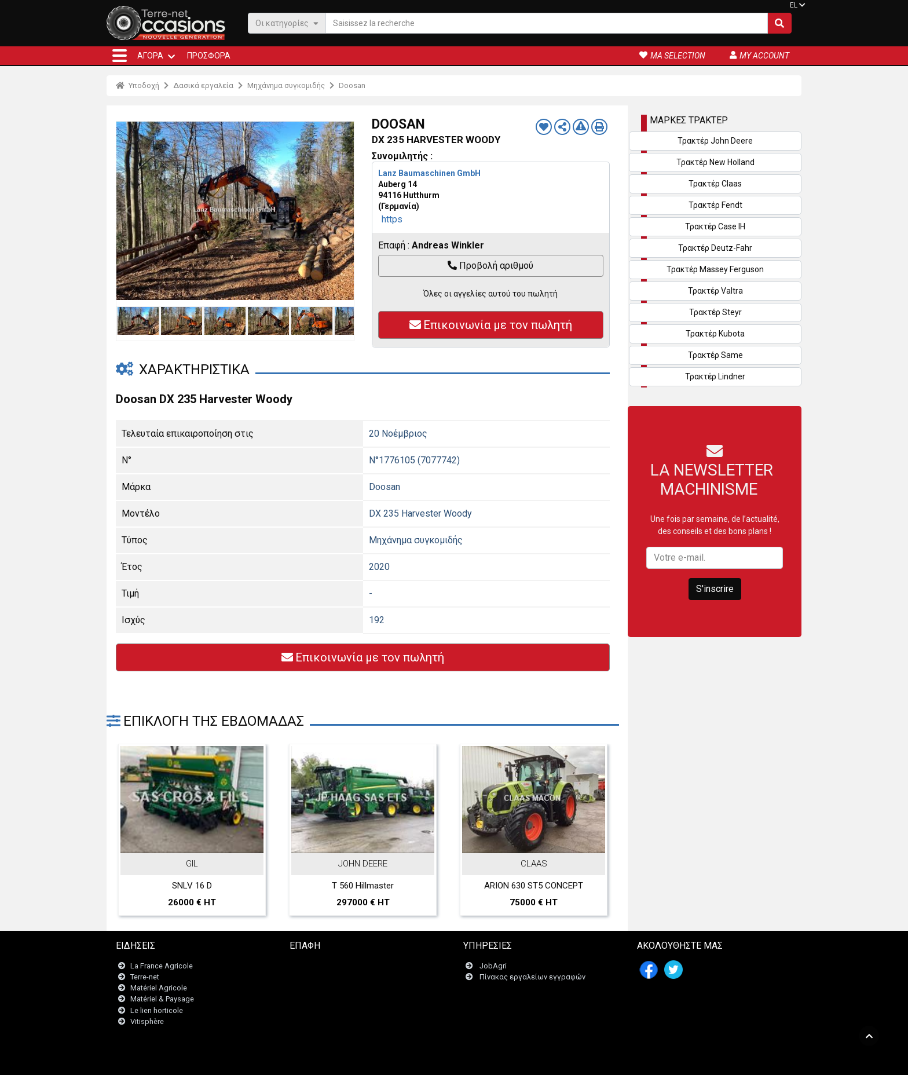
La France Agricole (161, 965)
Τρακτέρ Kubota (715, 333)
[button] (119, 55)
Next (342, 210)
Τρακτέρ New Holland (715, 162)
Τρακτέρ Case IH (715, 226)
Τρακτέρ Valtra (715, 290)
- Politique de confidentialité (506, 1060)
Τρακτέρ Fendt (715, 205)
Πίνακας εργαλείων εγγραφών (532, 976)
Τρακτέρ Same (715, 355)
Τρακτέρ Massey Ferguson (715, 269)
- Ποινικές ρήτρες (429, 1060)
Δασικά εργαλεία (203, 85)
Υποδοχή (137, 85)
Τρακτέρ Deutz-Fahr (715, 248)
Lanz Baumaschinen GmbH (429, 173)
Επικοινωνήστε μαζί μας (338, 965)
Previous (128, 210)
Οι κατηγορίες (286, 23)
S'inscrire (715, 588)
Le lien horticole (156, 1010)
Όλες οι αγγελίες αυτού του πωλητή (490, 293)
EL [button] (793, 5)
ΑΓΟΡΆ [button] (150, 55)
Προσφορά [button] (208, 55)
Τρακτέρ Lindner (715, 376)
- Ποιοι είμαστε (579, 1060)
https (392, 219)
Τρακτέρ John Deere (715, 140)
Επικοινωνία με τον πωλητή (490, 325)
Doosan (352, 85)
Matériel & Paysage (162, 998)
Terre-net (144, 976)
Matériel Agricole (158, 987)
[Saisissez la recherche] (546, 23)
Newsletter (315, 976)
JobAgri (493, 965)
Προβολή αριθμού (490, 265)
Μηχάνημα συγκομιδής (286, 85)
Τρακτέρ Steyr (715, 312)
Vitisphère (147, 1021)
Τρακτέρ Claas (715, 183)
